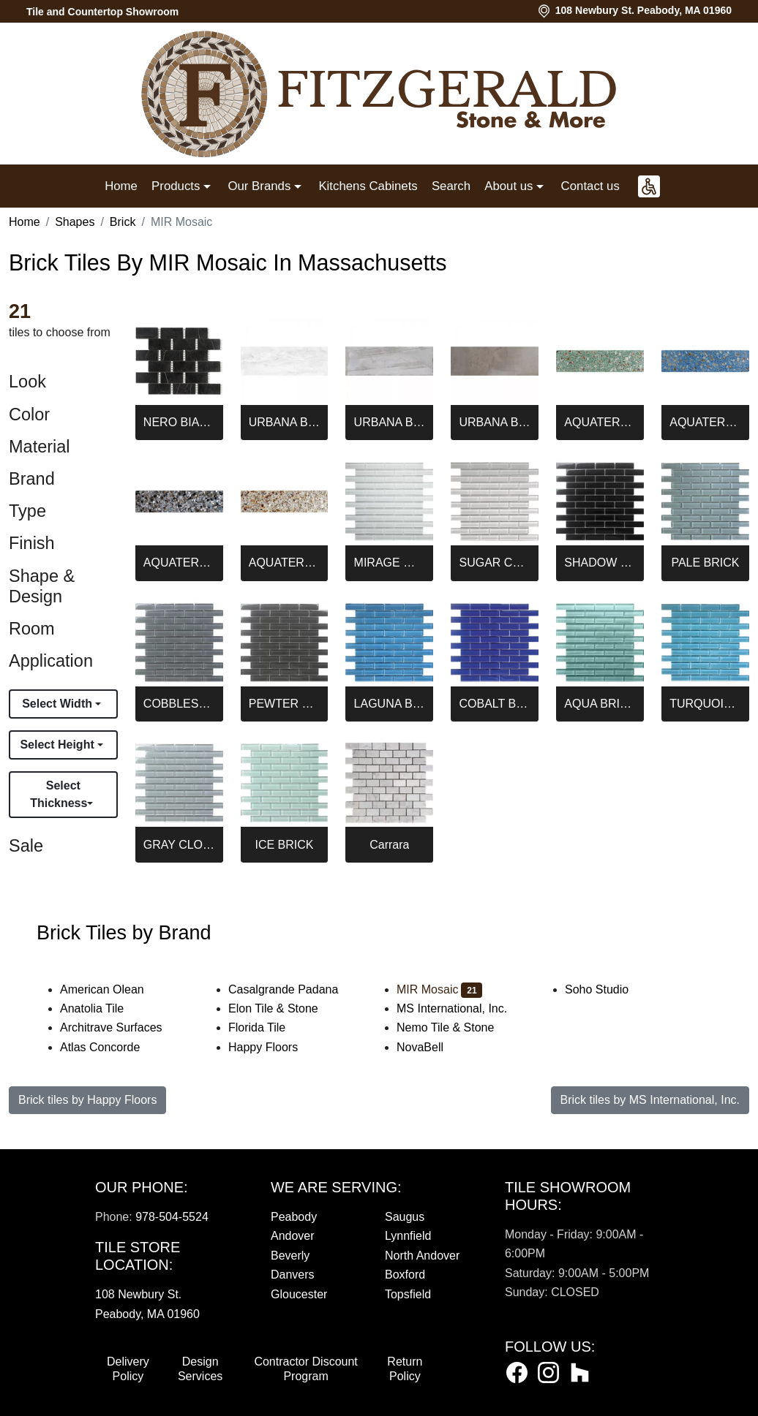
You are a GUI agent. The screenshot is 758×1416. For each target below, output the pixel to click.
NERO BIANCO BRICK (179, 422)
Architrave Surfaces (120, 1027)
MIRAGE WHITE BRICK (390, 562)
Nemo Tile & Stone (457, 1027)
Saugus (404, 1217)
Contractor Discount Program (305, 1368)
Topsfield (408, 1294)
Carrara (389, 844)
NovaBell (432, 1047)
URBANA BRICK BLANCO (284, 422)
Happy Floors (272, 1047)
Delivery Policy (128, 1368)
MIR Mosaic (439, 989)
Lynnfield (408, 1236)
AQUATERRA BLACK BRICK (179, 562)
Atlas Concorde (112, 1047)
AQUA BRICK (600, 703)
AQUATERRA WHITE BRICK (284, 562)
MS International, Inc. (461, 1008)
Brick (123, 222)
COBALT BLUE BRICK (494, 703)
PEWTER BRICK (284, 703)
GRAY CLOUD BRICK (179, 844)
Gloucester (299, 1294)
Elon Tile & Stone (285, 1008)
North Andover (422, 1255)
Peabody (294, 1217)
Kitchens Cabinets (367, 186)
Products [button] (177, 186)
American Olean (111, 989)
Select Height (58, 744)
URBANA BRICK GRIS (390, 422)
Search (451, 186)
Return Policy (404, 1368)
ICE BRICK (284, 844)
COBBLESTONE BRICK (179, 703)
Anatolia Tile (104, 1008)
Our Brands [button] (260, 186)
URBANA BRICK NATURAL (494, 422)
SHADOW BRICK (600, 562)
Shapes (74, 222)
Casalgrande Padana (295, 989)
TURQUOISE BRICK (705, 703)
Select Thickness (58, 794)
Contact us (590, 186)
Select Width (58, 703)
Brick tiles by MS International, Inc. (650, 1100)
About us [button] (510, 186)
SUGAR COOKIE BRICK (494, 562)
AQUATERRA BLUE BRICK (705, 422)
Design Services (200, 1368)
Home (121, 186)
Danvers (293, 1274)
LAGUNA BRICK (390, 703)
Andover (293, 1236)
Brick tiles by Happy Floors (87, 1100)
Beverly (290, 1255)
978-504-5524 (172, 1217)
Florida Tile (266, 1027)
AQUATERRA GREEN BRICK (600, 422)
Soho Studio (609, 989)
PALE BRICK (705, 562)
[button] (649, 186)
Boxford (405, 1274)
